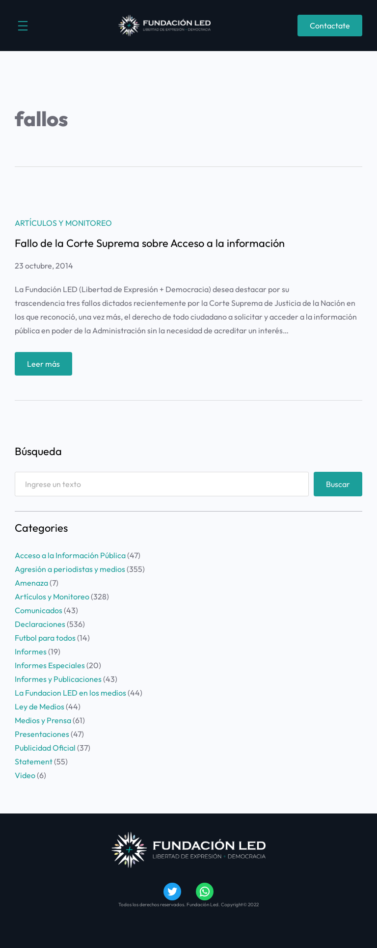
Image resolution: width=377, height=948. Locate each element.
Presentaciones (42, 734)
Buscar (338, 484)
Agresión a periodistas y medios (70, 569)
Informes (31, 651)
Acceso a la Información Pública (70, 555)
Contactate (330, 25)
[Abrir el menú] (23, 26)
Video (25, 775)
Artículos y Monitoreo (63, 223)
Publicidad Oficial (45, 748)
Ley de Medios (39, 706)
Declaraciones (40, 624)
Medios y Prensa (43, 720)
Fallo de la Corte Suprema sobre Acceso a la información (150, 243)
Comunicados (38, 610)
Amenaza (31, 583)
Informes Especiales (50, 665)
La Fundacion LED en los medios (70, 693)
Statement (34, 761)
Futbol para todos (45, 638)
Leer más (46, 366)
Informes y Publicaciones (58, 679)
